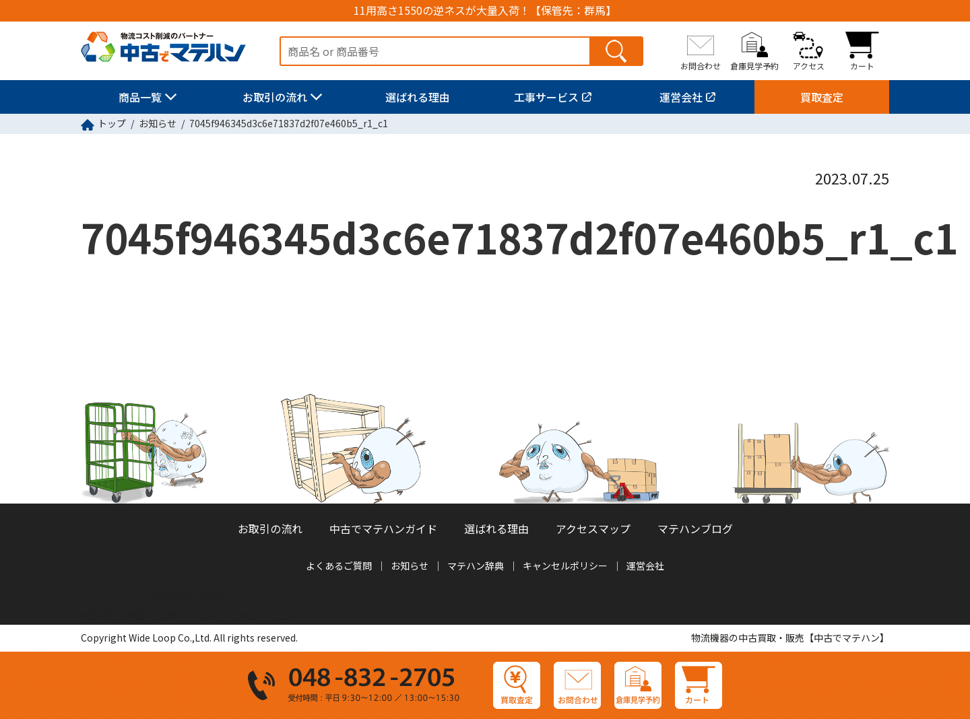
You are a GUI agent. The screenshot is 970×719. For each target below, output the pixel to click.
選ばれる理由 (417, 97)
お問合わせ (700, 65)
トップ (112, 123)
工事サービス (546, 97)
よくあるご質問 (339, 565)
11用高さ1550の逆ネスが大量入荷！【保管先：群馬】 (485, 10)
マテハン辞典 (475, 565)
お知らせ (157, 123)
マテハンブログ (695, 528)
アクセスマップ (593, 528)
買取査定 (821, 97)
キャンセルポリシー (565, 565)
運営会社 (681, 97)
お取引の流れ (275, 97)
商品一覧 (140, 97)
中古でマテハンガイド (383, 528)
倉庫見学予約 (754, 65)
